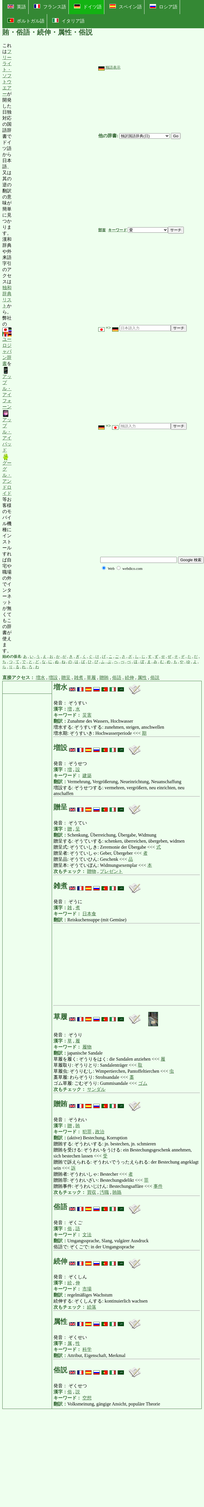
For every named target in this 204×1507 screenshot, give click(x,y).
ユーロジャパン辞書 (7, 347)
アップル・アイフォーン (7, 388)
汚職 (104, 1192)
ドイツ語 (88, 6)
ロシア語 (163, 6)
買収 (91, 1192)
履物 (87, 1046)
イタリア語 (68, 20)
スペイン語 (126, 6)
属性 (142, 677)
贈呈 (66, 677)
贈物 (91, 871)
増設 (53, 677)
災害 (87, 715)
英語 (17, 6)
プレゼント (111, 871)
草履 (91, 677)
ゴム (142, 1083)
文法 (87, 1234)
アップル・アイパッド (7, 431)
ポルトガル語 (26, 20)
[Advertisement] (55, 348)
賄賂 (117, 1192)
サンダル (96, 1089)
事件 (158, 1186)
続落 (91, 1307)
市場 (87, 1288)
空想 (87, 1397)
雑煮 (78, 677)
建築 (87, 775)
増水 (40, 677)
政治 (99, 1131)
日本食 (89, 913)
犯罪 (87, 1131)
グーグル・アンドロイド (7, 474)
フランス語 (50, 6)
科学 (87, 1349)
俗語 (116, 677)
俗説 (155, 677)
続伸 (129, 677)
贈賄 (104, 677)
